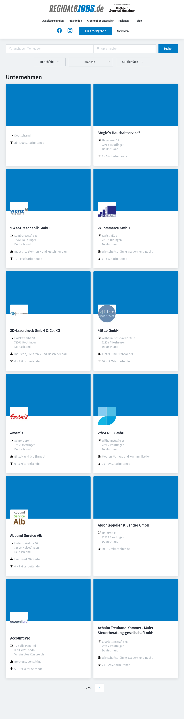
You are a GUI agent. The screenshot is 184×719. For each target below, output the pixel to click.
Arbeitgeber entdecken (100, 20)
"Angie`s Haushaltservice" (119, 133)
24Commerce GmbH (114, 228)
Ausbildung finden (53, 20)
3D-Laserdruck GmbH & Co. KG (35, 330)
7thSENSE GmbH (111, 433)
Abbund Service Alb (26, 535)
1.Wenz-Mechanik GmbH (30, 228)
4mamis (16, 433)
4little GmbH (108, 330)
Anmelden (123, 31)
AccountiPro (20, 638)
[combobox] (50, 48)
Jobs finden (75, 20)
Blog (139, 20)
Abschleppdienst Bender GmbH (123, 525)
